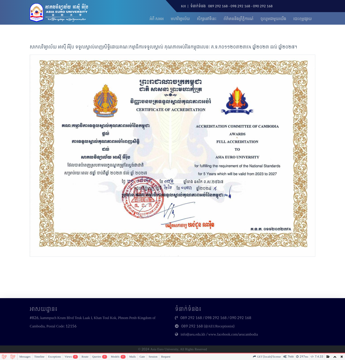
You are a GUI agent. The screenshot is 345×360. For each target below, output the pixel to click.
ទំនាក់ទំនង (198, 6)
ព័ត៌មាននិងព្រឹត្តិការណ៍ (238, 19)
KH (183, 6)
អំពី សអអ (157, 19)
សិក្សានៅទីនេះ (207, 19)
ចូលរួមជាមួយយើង (273, 19)
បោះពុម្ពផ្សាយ (302, 19)
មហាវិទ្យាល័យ (180, 19)
